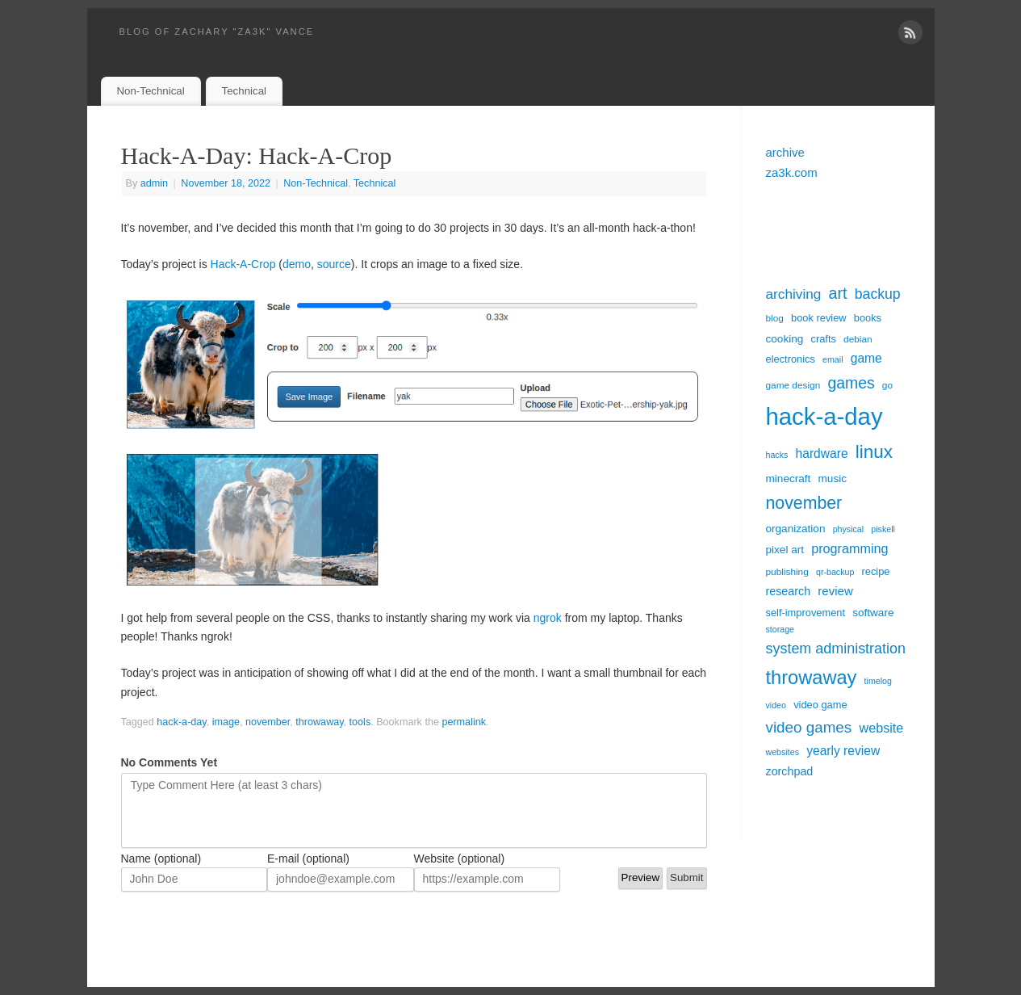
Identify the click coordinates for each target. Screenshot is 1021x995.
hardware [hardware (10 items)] (822, 453)
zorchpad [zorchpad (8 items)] (790, 771)
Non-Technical (150, 91)
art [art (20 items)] (838, 293)
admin (154, 183)
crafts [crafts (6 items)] (822, 339)
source (334, 264)
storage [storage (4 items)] (780, 629)
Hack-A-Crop (243, 264)
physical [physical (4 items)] (848, 529)
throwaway (319, 722)
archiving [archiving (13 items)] (794, 294)
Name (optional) (161, 858)
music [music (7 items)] (832, 478)
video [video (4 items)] (776, 705)
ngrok (548, 617)
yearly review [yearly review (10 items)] (843, 751)
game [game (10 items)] (866, 358)
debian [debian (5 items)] (857, 339)
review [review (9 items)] (835, 591)
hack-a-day (181, 722)
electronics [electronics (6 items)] (790, 359)
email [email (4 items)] (832, 359)
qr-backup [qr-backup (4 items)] (835, 572)
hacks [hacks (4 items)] (777, 455)
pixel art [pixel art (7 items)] (785, 550)
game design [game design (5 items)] (793, 385)
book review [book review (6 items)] (819, 318)
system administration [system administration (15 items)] (836, 648)
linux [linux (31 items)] (874, 452)
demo (296, 264)
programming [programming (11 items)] (849, 548)
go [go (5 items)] (887, 385)
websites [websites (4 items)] (782, 752)
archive (785, 152)
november (267, 722)
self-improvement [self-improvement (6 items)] (806, 613)
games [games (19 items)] (850, 383)
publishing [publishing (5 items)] (787, 571)
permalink (463, 722)
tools (360, 722)
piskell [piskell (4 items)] (883, 529)
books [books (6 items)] (867, 318)
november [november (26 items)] (804, 503)
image (226, 722)
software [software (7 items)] (872, 613)
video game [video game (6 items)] (820, 705)
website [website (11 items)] (881, 727)
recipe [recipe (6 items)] (876, 571)
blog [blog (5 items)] (775, 318)
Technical (244, 91)
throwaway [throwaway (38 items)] (811, 677)
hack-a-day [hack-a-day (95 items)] (824, 416)
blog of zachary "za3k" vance (217, 31)
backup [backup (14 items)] (878, 294)
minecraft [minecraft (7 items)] (788, 478)
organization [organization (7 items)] (796, 529)
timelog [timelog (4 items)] (878, 681)
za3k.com (792, 172)
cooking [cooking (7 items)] (785, 339)
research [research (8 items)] (788, 591)
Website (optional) (459, 858)
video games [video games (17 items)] (809, 727)
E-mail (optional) (308, 858)
